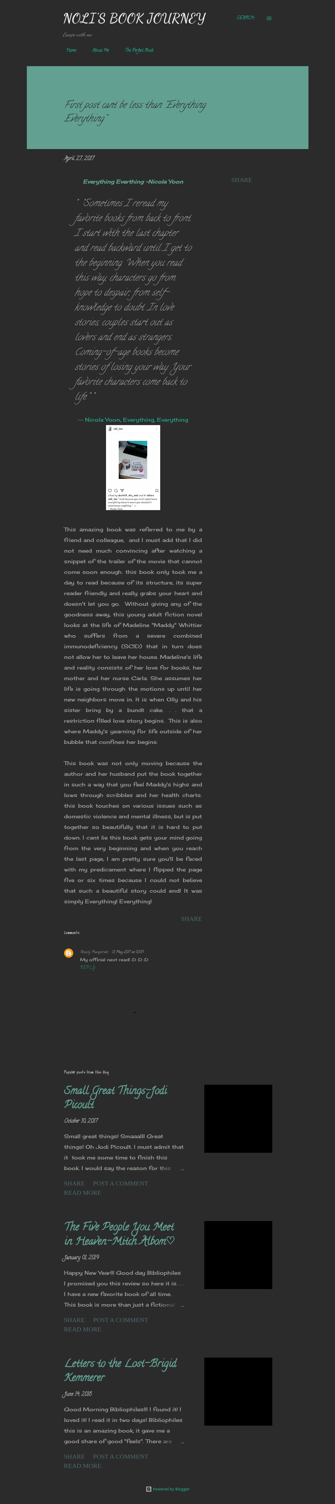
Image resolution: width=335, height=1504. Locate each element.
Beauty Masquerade (94, 952)
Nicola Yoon (102, 419)
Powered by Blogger (168, 1489)
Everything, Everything (155, 419)
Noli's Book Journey (134, 18)
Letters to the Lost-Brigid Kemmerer (120, 1371)
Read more (82, 1192)
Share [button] (241, 179)
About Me (97, 51)
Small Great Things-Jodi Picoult (115, 1098)
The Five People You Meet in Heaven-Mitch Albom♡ (119, 1235)
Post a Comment (120, 1183)
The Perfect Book (136, 51)
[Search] (245, 18)
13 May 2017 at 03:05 (128, 952)
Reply (87, 968)
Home (68, 51)
